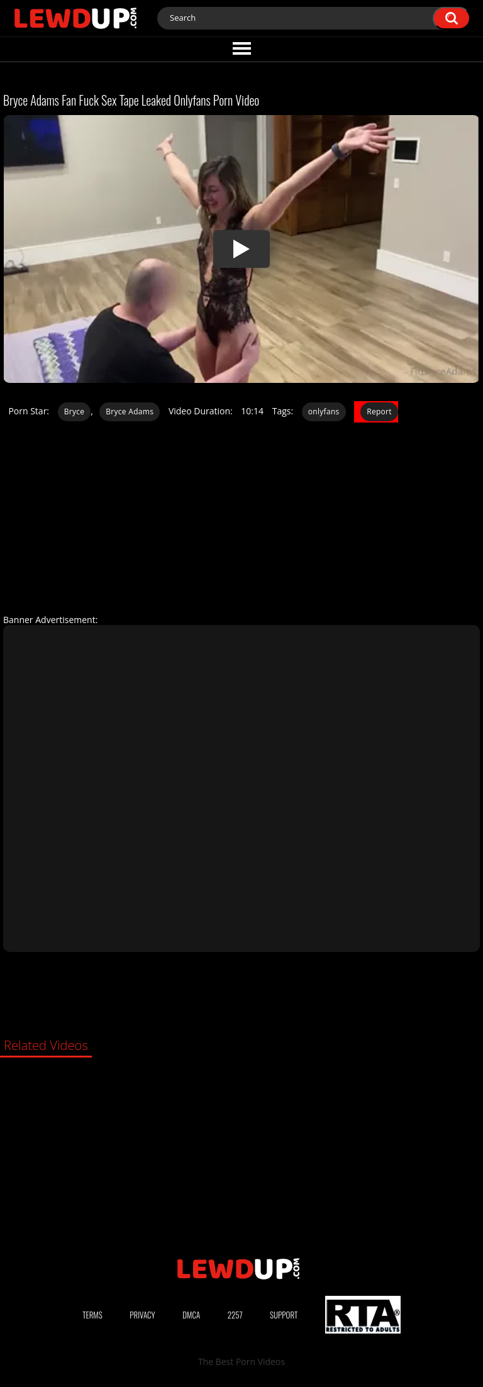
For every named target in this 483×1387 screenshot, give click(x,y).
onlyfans (324, 411)
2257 (235, 1314)
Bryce (74, 411)
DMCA (191, 1314)
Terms (92, 1314)
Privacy (142, 1314)
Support (283, 1314)
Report (379, 411)
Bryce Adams (129, 411)
